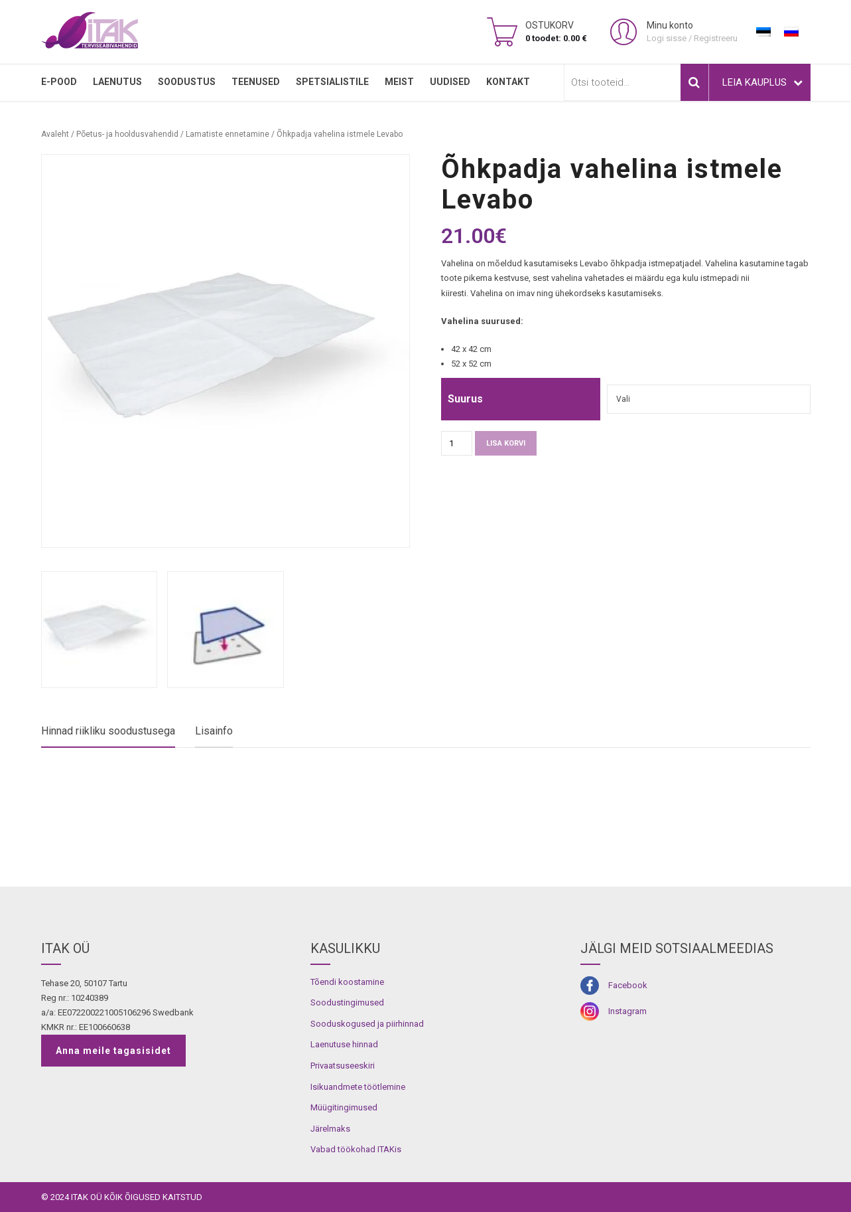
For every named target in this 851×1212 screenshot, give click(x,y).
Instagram (627, 1011)
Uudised (450, 81)
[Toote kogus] (456, 443)
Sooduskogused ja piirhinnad (367, 1024)
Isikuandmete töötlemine (357, 1087)
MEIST (399, 81)
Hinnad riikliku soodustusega (108, 731)
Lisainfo (214, 731)
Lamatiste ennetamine (227, 134)
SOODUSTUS (187, 81)
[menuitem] (763, 32)
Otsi (694, 82)
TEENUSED (255, 81)
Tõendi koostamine (347, 982)
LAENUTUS (117, 81)
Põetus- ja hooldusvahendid (127, 134)
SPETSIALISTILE (332, 81)
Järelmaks (330, 1129)
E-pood (59, 81)
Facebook (627, 985)
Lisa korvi (505, 443)
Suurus (465, 398)
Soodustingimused (347, 1002)
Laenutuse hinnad (344, 1044)
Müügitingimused (343, 1107)
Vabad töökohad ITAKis (355, 1149)
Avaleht (55, 134)
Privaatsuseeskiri (342, 1066)
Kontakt (508, 81)
